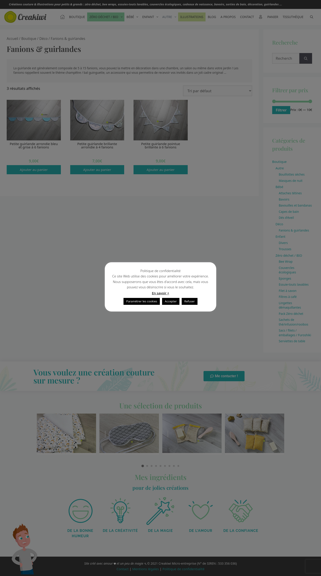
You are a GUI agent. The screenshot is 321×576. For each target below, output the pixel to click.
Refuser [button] (189, 301)
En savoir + (160, 293)
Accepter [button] (171, 301)
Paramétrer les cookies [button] (141, 301)
